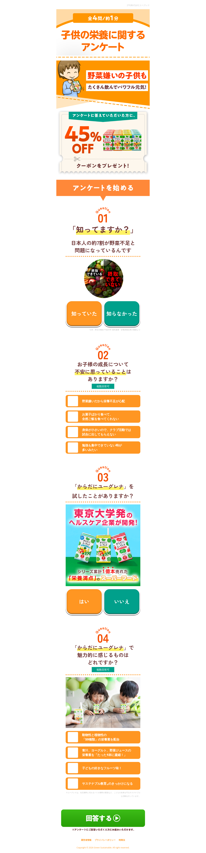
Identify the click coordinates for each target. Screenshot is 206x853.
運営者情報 (86, 839)
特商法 (122, 839)
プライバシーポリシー (105, 839)
